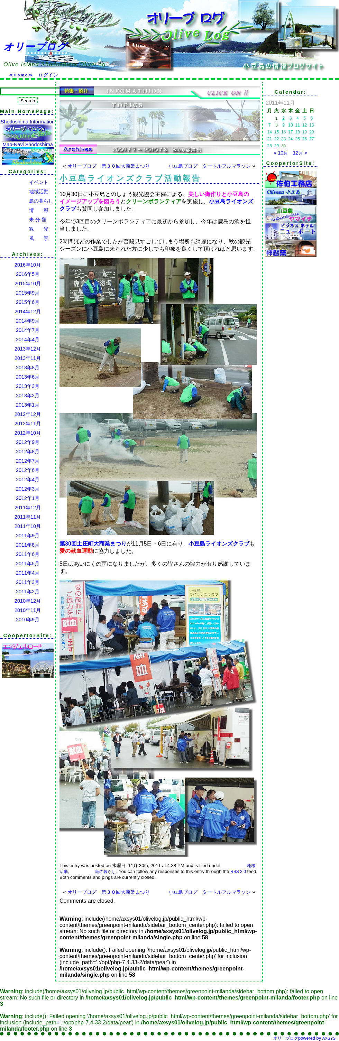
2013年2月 (27, 395)
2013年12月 (28, 349)
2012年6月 (27, 470)
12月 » (300, 153)
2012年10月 (28, 433)
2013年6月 (27, 377)
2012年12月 (28, 414)
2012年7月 (27, 461)
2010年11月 (28, 610)
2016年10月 (28, 265)
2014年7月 (27, 330)
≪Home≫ (21, 75)
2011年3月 (27, 582)
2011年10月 (28, 526)
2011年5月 (27, 563)
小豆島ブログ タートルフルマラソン (209, 166)
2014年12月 (28, 311)
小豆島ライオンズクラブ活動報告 (130, 178)
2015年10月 (28, 283)
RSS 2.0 (238, 871)
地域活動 (24, 191)
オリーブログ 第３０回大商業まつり (108, 166)
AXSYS (329, 1038)
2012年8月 (27, 451)
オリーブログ (35, 46)
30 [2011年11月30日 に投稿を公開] (284, 146)
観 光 (24, 229)
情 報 (24, 210)
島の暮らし (26, 201)
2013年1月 (27, 405)
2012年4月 (27, 479)
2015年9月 (27, 293)
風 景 (24, 238)
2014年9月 (27, 321)
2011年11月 (28, 517)
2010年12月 (28, 601)
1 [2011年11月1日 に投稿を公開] (276, 118)
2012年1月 (27, 498)
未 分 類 (23, 219)
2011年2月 (27, 591)
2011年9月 (27, 535)
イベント (24, 182)
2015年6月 (27, 302)
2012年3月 (27, 489)
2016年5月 (27, 274)
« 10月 (281, 153)
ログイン (48, 75)
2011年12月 (28, 507)
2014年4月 (27, 339)
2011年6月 (27, 554)
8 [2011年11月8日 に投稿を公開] (276, 125)
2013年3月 (27, 386)
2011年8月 (27, 545)
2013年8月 (27, 367)
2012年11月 (28, 423)
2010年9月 (27, 619)
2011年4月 (27, 573)
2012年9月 (27, 442)
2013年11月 (28, 358)
